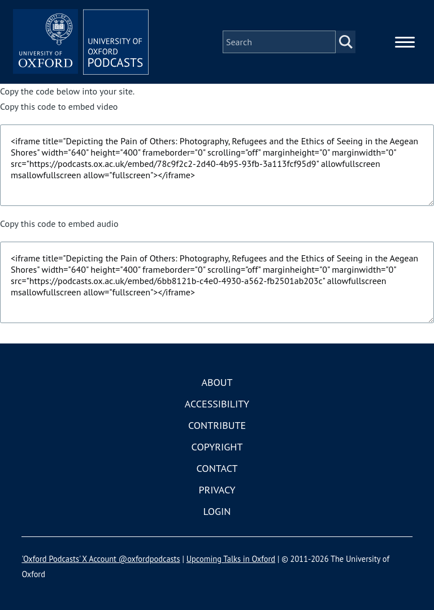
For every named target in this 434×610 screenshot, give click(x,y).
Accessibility (217, 403)
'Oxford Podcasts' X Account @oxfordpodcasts (100, 558)
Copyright (217, 446)
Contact (217, 468)
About (216, 382)
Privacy (216, 489)
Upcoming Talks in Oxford (230, 558)
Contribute (217, 425)
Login (217, 511)
